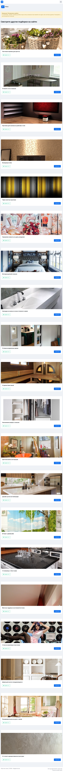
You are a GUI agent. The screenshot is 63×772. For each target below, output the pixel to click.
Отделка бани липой (8, 385)
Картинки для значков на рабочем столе (13, 125)
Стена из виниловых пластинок (11, 645)
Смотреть (57, 54)
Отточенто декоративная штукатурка (13, 756)
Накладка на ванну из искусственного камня (15, 311)
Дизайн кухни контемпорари (10, 496)
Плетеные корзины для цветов (11, 51)
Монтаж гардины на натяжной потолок (13, 608)
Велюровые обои (7, 162)
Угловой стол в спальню (9, 88)
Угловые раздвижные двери (10, 348)
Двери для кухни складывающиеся (12, 682)
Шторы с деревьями (8, 533)
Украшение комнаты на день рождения (13, 237)
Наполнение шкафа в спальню (10, 422)
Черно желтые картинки (9, 200)
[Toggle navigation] (60, 2)
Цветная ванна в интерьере (10, 459)
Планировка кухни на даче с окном (12, 719)
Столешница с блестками (9, 570)
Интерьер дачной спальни (9, 274)
